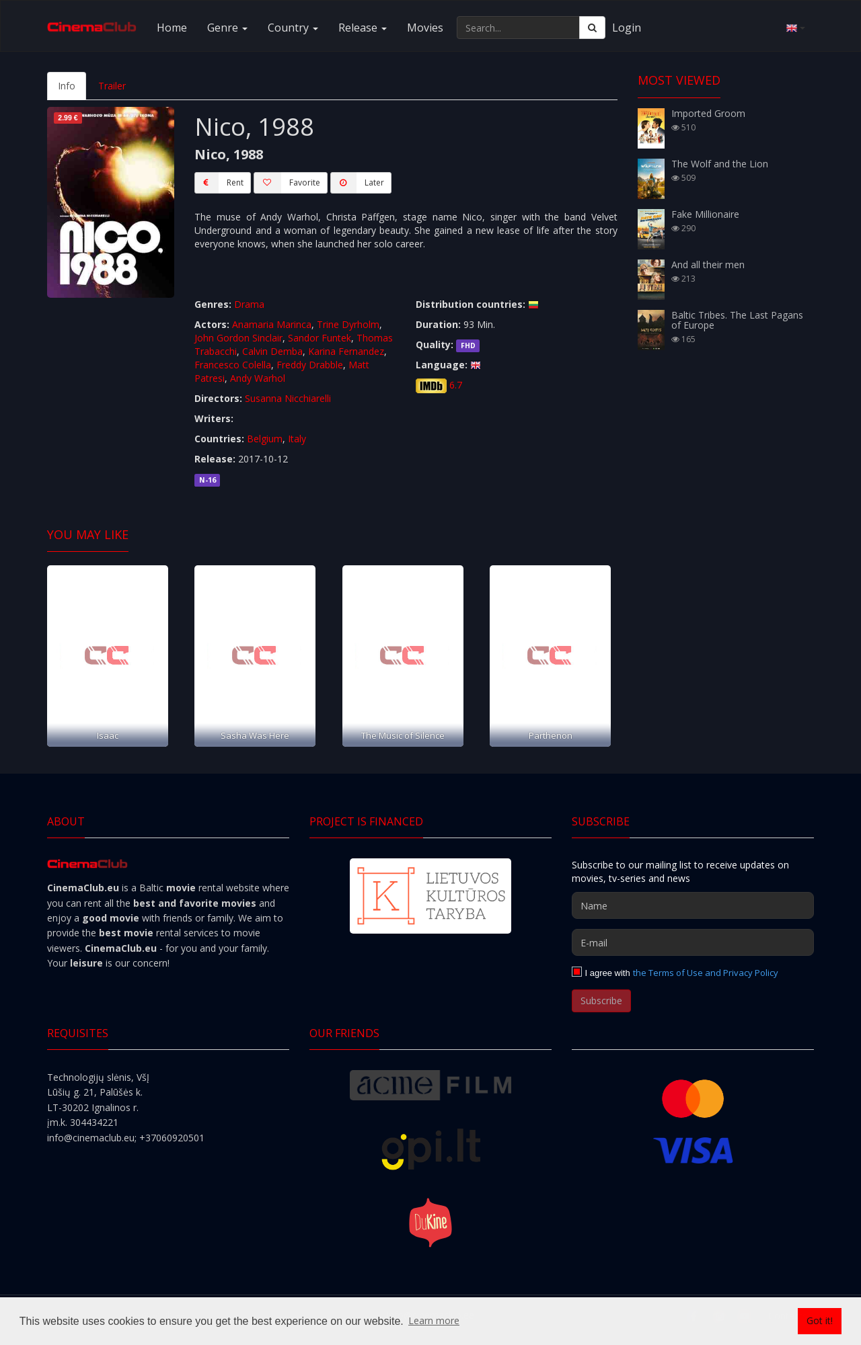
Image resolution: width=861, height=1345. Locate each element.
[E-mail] (693, 942)
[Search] (592, 27)
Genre (227, 27)
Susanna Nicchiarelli (288, 398)
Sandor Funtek (319, 337)
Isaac (107, 735)
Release (362, 27)
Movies (425, 27)
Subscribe (601, 1000)
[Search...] (518, 27)
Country (293, 27)
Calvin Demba (272, 351)
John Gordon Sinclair (238, 337)
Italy (297, 438)
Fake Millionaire (705, 214)
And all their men (708, 264)
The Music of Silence (403, 735)
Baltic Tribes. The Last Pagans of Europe (737, 320)
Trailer (112, 85)
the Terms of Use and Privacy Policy (705, 973)
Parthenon (550, 735)
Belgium (265, 438)
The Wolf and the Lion (719, 163)
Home (172, 27)
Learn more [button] (433, 1320)
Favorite (287, 183)
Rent (219, 183)
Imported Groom (708, 113)
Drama (249, 304)
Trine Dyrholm (348, 324)
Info (66, 85)
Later (357, 183)
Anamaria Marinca (271, 324)
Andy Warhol (257, 378)
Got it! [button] (820, 1320)
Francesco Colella (232, 364)
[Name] (693, 905)
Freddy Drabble (309, 364)
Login (626, 27)
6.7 (455, 384)
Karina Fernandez (346, 351)
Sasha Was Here (255, 735)
